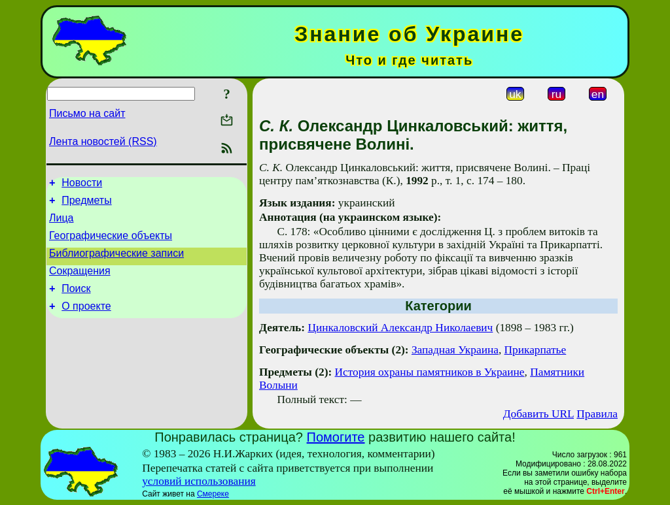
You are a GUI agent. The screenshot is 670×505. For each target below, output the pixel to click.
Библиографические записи (116, 263)
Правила (597, 414)
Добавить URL (538, 414)
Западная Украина (455, 350)
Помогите (336, 437)
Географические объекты (110, 243)
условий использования (199, 481)
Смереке (213, 493)
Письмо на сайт (87, 113)
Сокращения (80, 282)
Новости (82, 184)
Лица (61, 223)
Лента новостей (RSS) (103, 141)
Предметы (86, 204)
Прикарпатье (535, 350)
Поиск (76, 302)
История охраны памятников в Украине (430, 372)
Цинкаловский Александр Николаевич (400, 327)
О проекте (86, 321)
